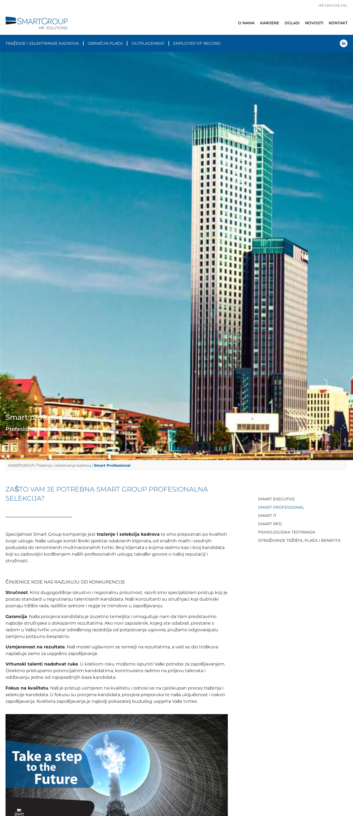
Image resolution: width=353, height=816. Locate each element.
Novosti (314, 22)
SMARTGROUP (21, 465)
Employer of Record (197, 43)
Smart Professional (281, 507)
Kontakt (338, 22)
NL (345, 5)
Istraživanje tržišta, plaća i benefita (299, 540)
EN (329, 5)
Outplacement (148, 43)
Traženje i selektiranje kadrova (42, 43)
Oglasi (292, 22)
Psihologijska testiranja (286, 532)
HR (321, 5)
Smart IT (267, 515)
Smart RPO (270, 523)
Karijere (269, 22)
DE (337, 5)
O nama (246, 22)
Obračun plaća (105, 43)
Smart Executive (276, 499)
